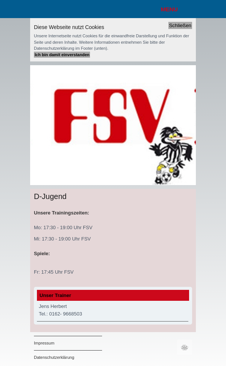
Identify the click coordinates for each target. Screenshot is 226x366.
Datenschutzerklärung (54, 357)
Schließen (180, 25)
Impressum (44, 343)
